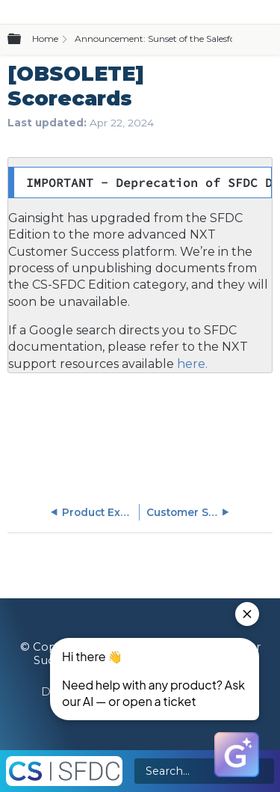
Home (45, 38)
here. (191, 364)
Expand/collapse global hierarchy (23, 39)
